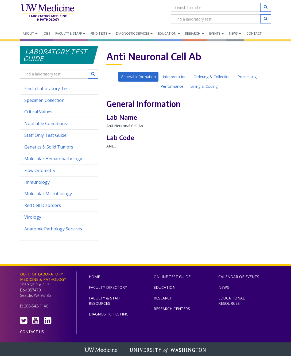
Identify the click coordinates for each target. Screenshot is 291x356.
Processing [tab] (247, 76)
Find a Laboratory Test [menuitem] (47, 88)
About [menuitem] (30, 33)
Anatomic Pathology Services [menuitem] (53, 229)
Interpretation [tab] (175, 76)
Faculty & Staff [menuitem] (70, 33)
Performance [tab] (172, 86)
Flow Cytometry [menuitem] (39, 170)
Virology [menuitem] (59, 217)
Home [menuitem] (94, 276)
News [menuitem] (235, 33)
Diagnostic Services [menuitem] (134, 33)
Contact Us (32, 331)
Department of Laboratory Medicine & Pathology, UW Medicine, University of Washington (47, 13)
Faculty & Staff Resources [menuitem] (105, 300)
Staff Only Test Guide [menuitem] (59, 135)
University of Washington (168, 350)
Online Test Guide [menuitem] (172, 276)
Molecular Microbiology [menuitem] (48, 194)
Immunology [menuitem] (37, 182)
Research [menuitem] (194, 33)
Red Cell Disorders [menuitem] (42, 205)
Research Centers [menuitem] (172, 308)
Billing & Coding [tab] (204, 86)
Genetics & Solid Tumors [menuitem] (48, 147)
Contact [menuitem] (254, 33)
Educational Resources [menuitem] (231, 300)
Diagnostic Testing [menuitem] (109, 314)
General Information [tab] (138, 76)
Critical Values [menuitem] (38, 112)
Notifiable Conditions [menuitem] (59, 124)
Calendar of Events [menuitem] (238, 276)
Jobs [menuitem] (46, 33)
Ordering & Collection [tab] (212, 76)
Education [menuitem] (169, 33)
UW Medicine (101, 350)
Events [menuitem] (216, 33)
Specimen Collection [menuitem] (44, 100)
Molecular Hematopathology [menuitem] (53, 159)
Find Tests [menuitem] (101, 33)
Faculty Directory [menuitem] (108, 287)
